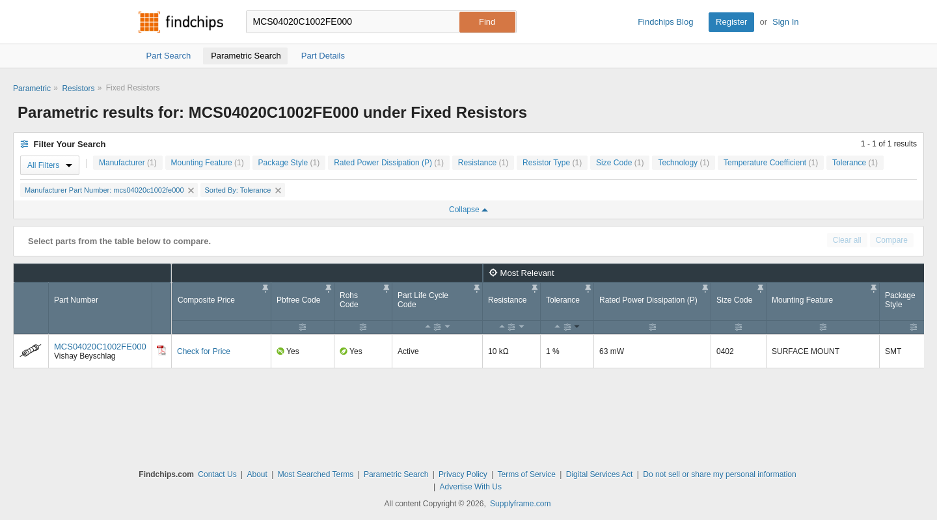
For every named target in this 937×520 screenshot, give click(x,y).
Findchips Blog (665, 22)
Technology (683, 162)
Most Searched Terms (316, 474)
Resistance (483, 162)
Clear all (847, 240)
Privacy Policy (463, 474)
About (257, 474)
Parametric (32, 88)
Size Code (620, 162)
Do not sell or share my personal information (719, 474)
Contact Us (217, 474)
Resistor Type (552, 162)
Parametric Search (396, 474)
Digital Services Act (599, 474)
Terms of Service (527, 474)
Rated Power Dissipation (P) (389, 162)
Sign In (785, 22)
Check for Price (203, 351)
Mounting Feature (207, 162)
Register (731, 22)
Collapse (468, 209)
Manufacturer (128, 162)
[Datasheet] (161, 350)
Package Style (289, 162)
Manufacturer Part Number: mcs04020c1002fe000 (109, 190)
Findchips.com (181, 22)
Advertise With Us (471, 486)
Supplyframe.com (520, 503)
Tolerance (855, 162)
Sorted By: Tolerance (243, 190)
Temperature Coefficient (771, 162)
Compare (892, 240)
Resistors (78, 88)
